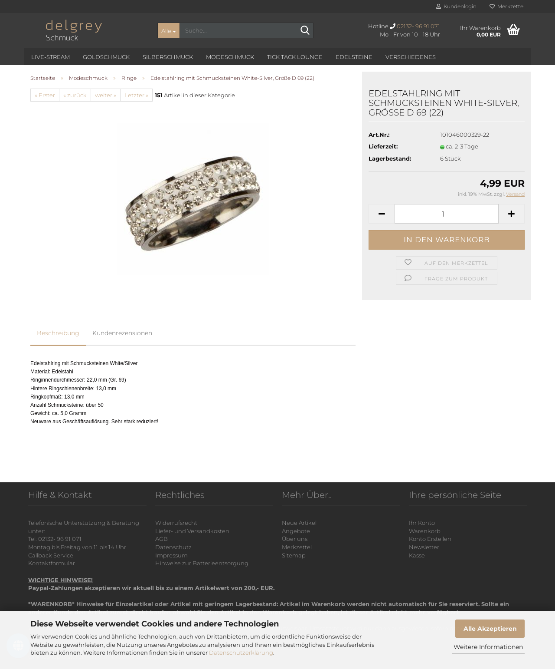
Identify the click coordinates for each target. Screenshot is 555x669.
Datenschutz (173, 547)
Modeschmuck (230, 56)
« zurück (75, 95)
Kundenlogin (456, 6)
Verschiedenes (410, 56)
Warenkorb (425, 530)
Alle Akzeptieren (490, 629)
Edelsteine (354, 56)
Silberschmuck (168, 56)
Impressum (171, 555)
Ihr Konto (422, 522)
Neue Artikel (299, 522)
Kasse (417, 555)
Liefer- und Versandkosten (192, 530)
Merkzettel (507, 6)
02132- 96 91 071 (418, 26)
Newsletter (424, 547)
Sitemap (294, 555)
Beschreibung (58, 333)
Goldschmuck (106, 56)
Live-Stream (50, 56)
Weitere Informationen (488, 647)
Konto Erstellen (430, 538)
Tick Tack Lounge (295, 56)
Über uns (294, 538)
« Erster (45, 95)
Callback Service (50, 555)
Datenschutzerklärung (241, 652)
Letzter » (136, 95)
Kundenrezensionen (122, 333)
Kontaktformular (51, 563)
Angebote (296, 530)
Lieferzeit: (383, 146)
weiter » (105, 95)
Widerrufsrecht (176, 522)
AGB (161, 538)
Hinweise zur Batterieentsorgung (201, 563)
